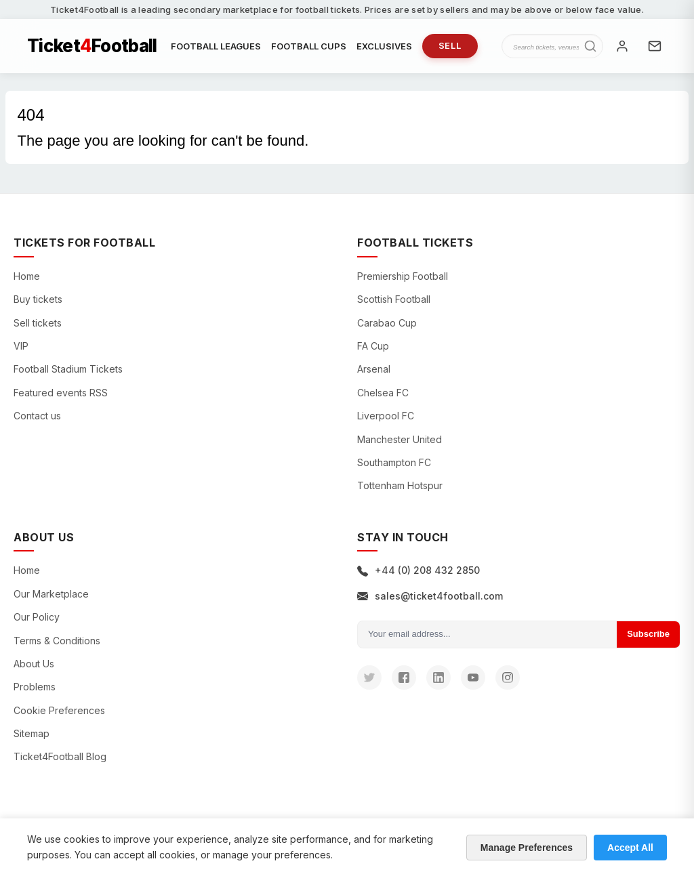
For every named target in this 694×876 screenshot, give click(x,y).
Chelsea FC (383, 392)
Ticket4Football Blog (60, 756)
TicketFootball (92, 46)
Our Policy (37, 617)
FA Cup (373, 346)
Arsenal (373, 369)
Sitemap (31, 733)
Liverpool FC (385, 415)
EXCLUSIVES (384, 46)
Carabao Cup (387, 323)
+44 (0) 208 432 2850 (418, 570)
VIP (21, 346)
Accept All (630, 847)
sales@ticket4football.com (430, 596)
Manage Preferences (527, 847)
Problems (35, 686)
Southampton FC (394, 462)
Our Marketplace (51, 594)
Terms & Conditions (57, 640)
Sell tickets (38, 323)
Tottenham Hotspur (400, 485)
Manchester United (399, 439)
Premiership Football (402, 276)
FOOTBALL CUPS (308, 46)
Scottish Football (393, 299)
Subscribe (648, 634)
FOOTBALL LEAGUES (216, 46)
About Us (34, 663)
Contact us (37, 415)
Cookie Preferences (59, 710)
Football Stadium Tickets (68, 369)
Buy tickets (38, 299)
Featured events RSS (61, 392)
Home (27, 276)
